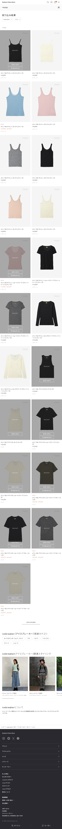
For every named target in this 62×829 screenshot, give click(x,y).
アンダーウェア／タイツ (24, 727)
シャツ (16, 19)
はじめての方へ (7, 777)
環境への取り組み (8, 800)
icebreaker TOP (11, 727)
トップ (2, 727)
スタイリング (5, 786)
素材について (6, 792)
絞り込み (15, 825)
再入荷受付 (16, 64)
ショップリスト (6, 783)
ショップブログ (6, 789)
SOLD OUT (15, 50)
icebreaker (6, 19)
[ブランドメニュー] (59, 7)
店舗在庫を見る (16, 68)
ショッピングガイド (7, 780)
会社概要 (5, 803)
